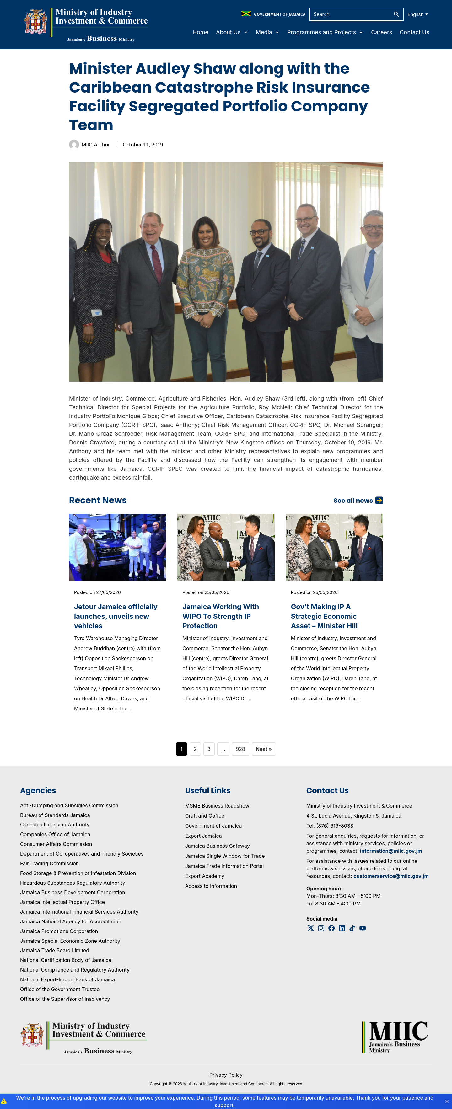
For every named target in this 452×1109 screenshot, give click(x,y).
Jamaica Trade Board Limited (54, 953)
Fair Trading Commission (49, 865)
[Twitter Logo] (311, 930)
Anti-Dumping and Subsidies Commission (69, 807)
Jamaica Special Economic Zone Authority (70, 943)
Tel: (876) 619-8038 (329, 828)
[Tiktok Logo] (352, 930)
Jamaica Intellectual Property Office (62, 904)
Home (200, 32)
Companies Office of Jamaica (55, 837)
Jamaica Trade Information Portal (224, 868)
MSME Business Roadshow (217, 808)
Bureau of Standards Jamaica (55, 817)
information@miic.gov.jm (391, 853)
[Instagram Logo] (321, 930)
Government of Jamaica (213, 828)
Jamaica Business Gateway (217, 848)
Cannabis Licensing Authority (55, 827)
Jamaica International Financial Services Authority (79, 914)
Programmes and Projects (325, 32)
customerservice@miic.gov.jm (391, 878)
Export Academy (204, 878)
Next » (264, 751)
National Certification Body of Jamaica (65, 962)
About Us (232, 32)
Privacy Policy (226, 1077)
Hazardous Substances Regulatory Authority (72, 885)
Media (268, 32)
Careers (381, 32)
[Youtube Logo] (362, 930)
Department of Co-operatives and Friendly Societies (81, 856)
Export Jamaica (203, 838)
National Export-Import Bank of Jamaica (67, 982)
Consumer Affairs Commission (56, 846)
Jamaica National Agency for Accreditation (70, 924)
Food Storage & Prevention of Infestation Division (78, 875)
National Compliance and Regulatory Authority (75, 972)
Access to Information (211, 888)
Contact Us (414, 32)
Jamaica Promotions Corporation (59, 933)
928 (240, 751)
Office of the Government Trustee (60, 991)
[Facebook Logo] (331, 930)
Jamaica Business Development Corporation (72, 895)
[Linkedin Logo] (342, 930)
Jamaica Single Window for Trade (225, 858)
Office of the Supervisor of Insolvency (65, 1001)
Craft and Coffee (204, 818)
